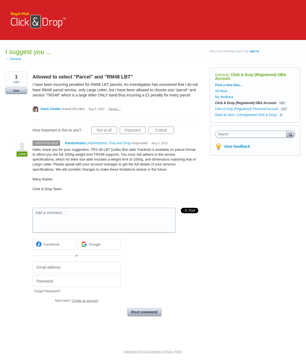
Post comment (144, 312)
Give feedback (237, 146)
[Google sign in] (99, 244)
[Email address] (77, 267)
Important (135, 131)
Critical (164, 131)
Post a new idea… (229, 85)
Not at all (107, 131)
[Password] (77, 281)
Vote (16, 90)
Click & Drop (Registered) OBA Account (250, 77)
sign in (254, 51)
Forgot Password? (47, 291)
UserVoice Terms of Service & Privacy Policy (153, 351)
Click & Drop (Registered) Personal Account (246, 109)
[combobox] (252, 134)
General (222, 75)
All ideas (221, 91)
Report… (115, 109)
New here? (76, 301)
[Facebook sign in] (54, 244)
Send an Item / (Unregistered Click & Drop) (246, 115)
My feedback (224, 97)
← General (13, 59)
